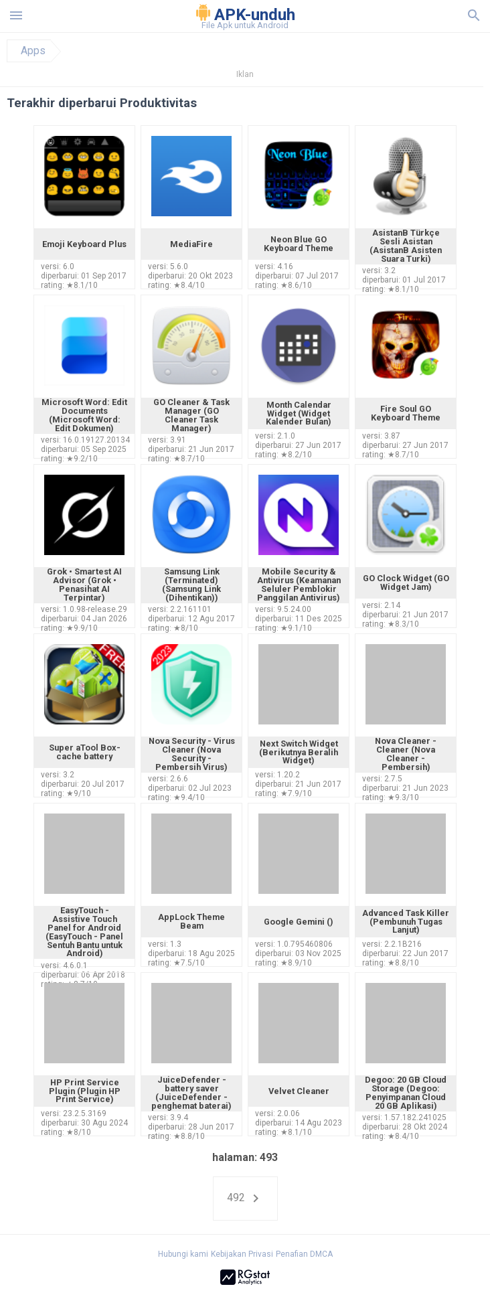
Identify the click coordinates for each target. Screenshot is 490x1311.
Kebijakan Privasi (242, 1254)
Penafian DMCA (304, 1254)
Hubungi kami (183, 1254)
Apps (33, 51)
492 (245, 1198)
